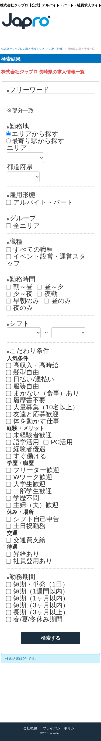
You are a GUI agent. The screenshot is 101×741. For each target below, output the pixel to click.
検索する (50, 638)
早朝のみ (23, 300)
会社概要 (30, 728)
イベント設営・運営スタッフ (46, 260)
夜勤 (47, 293)
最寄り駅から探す (35, 140)
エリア (17, 147)
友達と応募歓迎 (33, 414)
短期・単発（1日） (38, 584)
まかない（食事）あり (43, 393)
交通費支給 (26, 539)
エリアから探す (32, 133)
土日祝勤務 (26, 525)
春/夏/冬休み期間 (34, 619)
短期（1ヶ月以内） (38, 598)
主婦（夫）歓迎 (33, 505)
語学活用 (23, 442)
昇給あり (23, 553)
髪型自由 (23, 372)
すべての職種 (30, 249)
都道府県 (20, 166)
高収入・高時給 (33, 365)
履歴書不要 (26, 400)
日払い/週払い (30, 379)
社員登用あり (30, 560)
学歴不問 (23, 498)
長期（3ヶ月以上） (38, 612)
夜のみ (20, 307)
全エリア (23, 225)
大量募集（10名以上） (43, 407)
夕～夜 (20, 293)
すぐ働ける (27, 456)
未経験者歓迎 (29, 435)
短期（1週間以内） (38, 591)
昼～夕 (51, 286)
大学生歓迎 (26, 484)
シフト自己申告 (33, 519)
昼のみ (58, 300)
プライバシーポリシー (60, 728)
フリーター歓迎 (33, 470)
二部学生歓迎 (29, 491)
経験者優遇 (26, 449)
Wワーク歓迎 (29, 477)
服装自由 (23, 386)
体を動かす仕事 (33, 421)
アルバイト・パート (40, 202)
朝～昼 (20, 286)
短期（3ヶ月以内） (38, 605)
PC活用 (58, 442)
